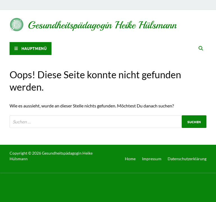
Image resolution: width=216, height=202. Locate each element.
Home (130, 158)
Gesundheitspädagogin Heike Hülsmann (102, 25)
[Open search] (201, 48)
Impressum (151, 158)
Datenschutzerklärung (187, 158)
